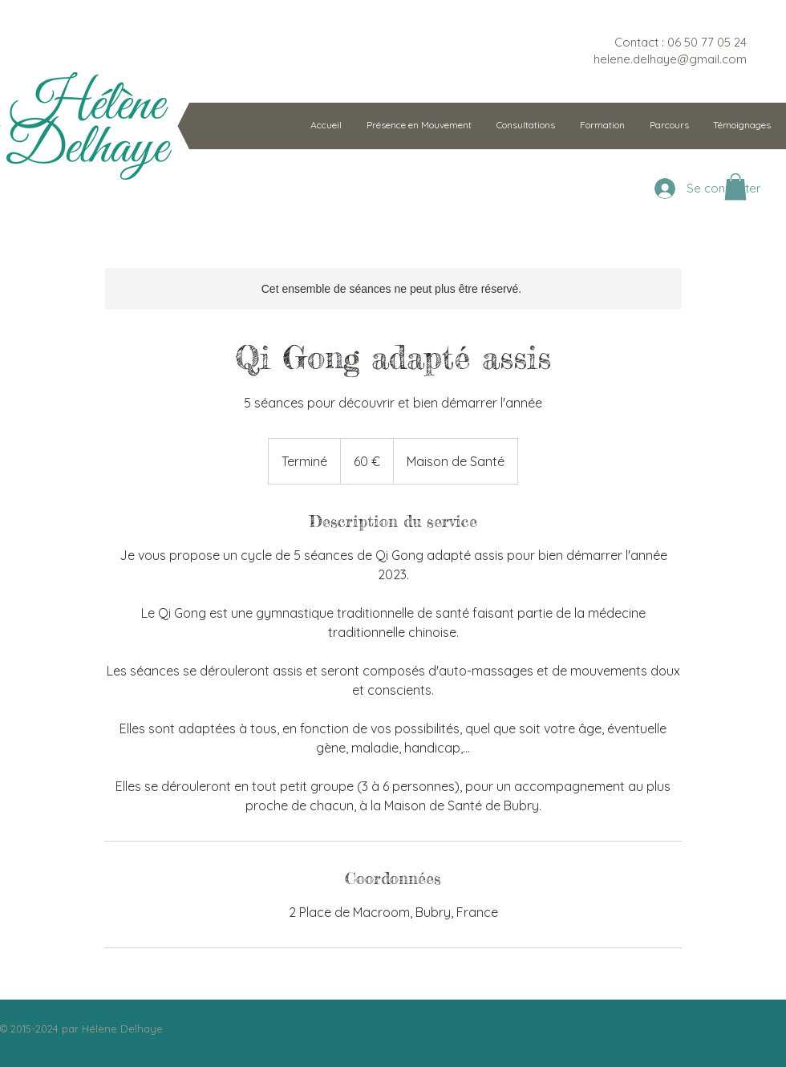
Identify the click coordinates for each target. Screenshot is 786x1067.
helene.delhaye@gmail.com (670, 59)
